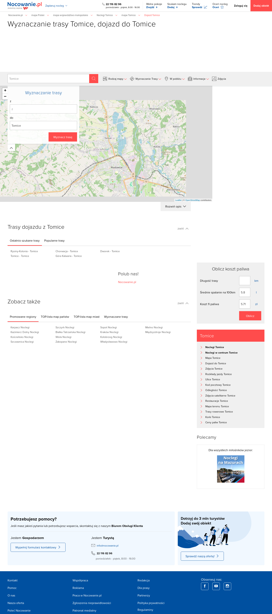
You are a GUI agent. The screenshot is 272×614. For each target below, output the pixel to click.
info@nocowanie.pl (107, 545)
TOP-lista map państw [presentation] (55, 317)
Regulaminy (145, 610)
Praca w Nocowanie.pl (87, 595)
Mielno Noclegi (154, 327)
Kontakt (13, 580)
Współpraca (80, 580)
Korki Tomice (212, 417)
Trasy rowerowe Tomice (219, 411)
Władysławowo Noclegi (113, 342)
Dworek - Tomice (110, 251)
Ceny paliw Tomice (216, 422)
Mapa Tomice (212, 358)
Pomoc (12, 588)
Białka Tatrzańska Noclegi (70, 332)
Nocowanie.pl (127, 282)
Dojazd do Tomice (215, 363)
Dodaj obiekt (261, 6)
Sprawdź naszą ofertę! (202, 556)
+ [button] (5, 91)
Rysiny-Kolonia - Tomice (24, 251)
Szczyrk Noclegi (65, 327)
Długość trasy (209, 281)
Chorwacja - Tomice (67, 251)
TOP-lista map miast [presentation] (87, 317)
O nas (11, 595)
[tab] (25, 240)
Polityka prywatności (151, 603)
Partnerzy (144, 595)
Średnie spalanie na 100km (217, 292)
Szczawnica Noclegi (22, 342)
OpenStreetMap (192, 200)
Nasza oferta (16, 603)
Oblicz (250, 316)
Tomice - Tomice (20, 256)
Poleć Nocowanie (19, 610)
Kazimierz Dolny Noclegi (25, 332)
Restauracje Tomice (216, 401)
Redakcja (144, 580)
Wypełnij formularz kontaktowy (38, 547)
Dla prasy (144, 588)
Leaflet (178, 200)
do (11, 117)
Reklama (78, 588)
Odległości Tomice (216, 390)
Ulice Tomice (212, 379)
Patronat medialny (84, 610)
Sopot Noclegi (108, 327)
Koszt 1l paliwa (209, 304)
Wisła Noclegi (63, 337)
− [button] (5, 97)
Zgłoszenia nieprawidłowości (92, 603)
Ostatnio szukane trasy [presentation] (25, 240)
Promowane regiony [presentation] (23, 317)
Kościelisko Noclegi (22, 337)
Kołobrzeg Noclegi (111, 337)
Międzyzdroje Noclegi (158, 332)
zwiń (183, 228)
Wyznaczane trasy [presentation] (116, 317)
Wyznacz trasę (62, 137)
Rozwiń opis (175, 206)
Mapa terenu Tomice (217, 406)
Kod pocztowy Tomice (218, 385)
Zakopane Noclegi (66, 342)
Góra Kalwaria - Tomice (69, 256)
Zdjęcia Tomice (214, 369)
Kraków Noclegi (109, 332)
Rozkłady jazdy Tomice (218, 374)
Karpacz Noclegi (20, 327)
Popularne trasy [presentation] (54, 240)
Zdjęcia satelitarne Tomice (220, 395)
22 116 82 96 (113, 4)
